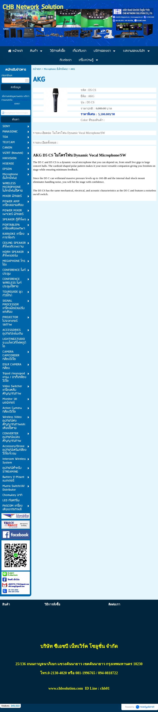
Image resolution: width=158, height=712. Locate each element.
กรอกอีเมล (7, 75)
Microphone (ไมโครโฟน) (56, 69)
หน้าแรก (37, 69)
